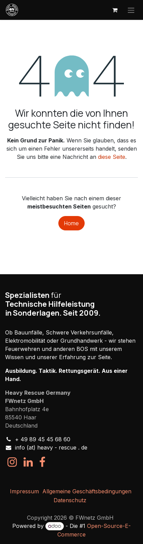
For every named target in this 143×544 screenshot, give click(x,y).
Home (71, 223)
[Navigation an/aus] (131, 10)
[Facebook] (42, 462)
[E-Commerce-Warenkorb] (114, 10)
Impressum (24, 491)
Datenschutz (70, 500)
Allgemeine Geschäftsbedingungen (86, 491)
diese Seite (111, 156)
